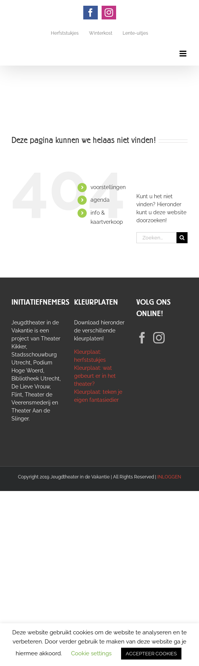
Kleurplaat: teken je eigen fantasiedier (98, 396)
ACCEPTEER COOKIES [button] (151, 653)
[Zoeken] (182, 237)
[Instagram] (159, 337)
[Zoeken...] (156, 237)
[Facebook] (142, 337)
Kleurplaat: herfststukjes (90, 356)
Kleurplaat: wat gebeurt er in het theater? (95, 376)
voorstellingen (108, 187)
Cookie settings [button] (91, 653)
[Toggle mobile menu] (184, 54)
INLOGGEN (169, 477)
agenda (100, 200)
